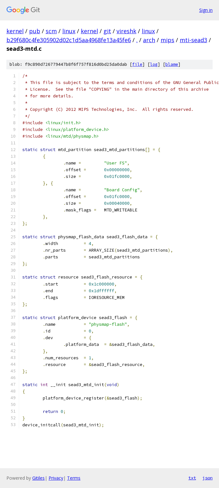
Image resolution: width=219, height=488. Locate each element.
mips (167, 40)
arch (149, 40)
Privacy (56, 478)
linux (68, 31)
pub (34, 31)
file (137, 64)
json (207, 478)
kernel (15, 31)
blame (171, 64)
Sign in (206, 10)
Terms (73, 478)
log (154, 64)
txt (192, 478)
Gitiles (38, 478)
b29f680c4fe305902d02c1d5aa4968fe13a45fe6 (68, 40)
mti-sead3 (193, 40)
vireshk (126, 31)
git (107, 31)
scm (51, 31)
